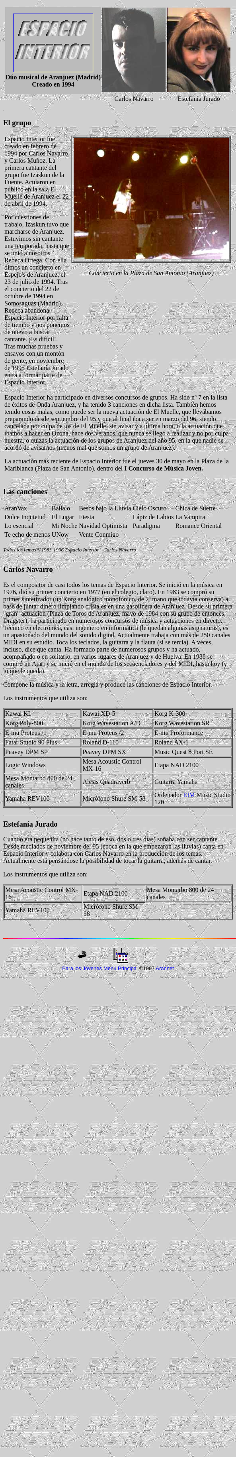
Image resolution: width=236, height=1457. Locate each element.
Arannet (165, 968)
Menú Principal (120, 968)
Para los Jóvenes (82, 968)
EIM (189, 795)
